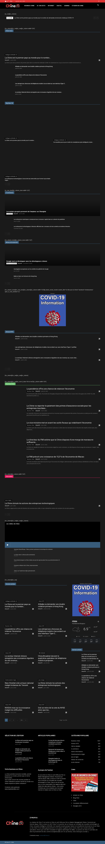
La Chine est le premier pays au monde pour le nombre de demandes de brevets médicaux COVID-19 (44, 18)
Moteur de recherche (11, 263)
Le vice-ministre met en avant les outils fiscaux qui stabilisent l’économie (59, 423)
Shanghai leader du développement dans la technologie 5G (55, 760)
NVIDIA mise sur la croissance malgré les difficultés (17, 709)
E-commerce (9, 213)
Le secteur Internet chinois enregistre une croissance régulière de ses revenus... (38, 92)
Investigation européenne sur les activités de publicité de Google (31, 269)
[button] (98, 5)
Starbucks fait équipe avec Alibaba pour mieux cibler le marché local (56, 751)
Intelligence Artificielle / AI (11, 54)
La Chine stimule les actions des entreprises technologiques (30, 503)
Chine (74, 800)
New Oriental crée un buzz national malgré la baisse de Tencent (19, 684)
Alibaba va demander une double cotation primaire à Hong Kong (34, 66)
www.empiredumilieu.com (12, 789)
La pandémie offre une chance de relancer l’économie (31, 75)
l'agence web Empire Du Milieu (66, 830)
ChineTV (7, 60)
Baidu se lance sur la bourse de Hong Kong (25, 276)
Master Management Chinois (46, 776)
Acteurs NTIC (41, 601)
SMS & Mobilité (42, 653)
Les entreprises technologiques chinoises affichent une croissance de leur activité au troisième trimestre (42, 226)
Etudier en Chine (77, 5)
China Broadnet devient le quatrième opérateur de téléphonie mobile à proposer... (52, 658)
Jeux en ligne (8, 500)
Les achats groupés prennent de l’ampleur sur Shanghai (26, 211)
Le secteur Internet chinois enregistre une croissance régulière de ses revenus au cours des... (46, 358)
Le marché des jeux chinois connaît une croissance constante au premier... (56, 742)
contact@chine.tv (44, 835)
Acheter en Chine (78, 795)
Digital (59, 5)
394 (21, 720)
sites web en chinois (50, 786)
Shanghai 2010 (77, 806)
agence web (59, 784)
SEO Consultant (51, 830)
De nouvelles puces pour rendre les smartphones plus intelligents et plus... (73, 142)
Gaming (66, 5)
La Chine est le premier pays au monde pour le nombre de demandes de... (90, 656)
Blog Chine (76, 798)
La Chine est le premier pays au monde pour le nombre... (28, 58)
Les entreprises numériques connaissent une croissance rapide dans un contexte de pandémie (39, 219)
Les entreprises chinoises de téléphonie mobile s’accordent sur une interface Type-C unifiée (45, 347)
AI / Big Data (41, 5)
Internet (51, 5)
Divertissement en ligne (10, 680)
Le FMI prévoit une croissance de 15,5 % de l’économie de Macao (55, 457)
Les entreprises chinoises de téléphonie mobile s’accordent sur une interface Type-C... (40, 83)
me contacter (50, 788)
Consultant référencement (80, 803)
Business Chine (29, 5)
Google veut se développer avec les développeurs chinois (26, 261)
